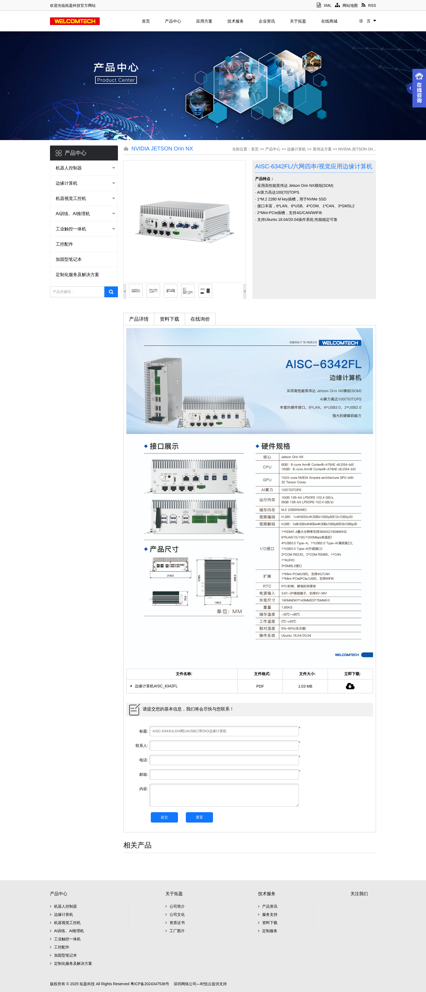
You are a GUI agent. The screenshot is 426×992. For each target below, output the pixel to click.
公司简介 (175, 906)
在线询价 (200, 319)
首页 (146, 21)
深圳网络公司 (185, 984)
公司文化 (175, 914)
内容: (143, 789)
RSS (369, 5)
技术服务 (235, 21)
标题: (143, 731)
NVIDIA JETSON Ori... (357, 149)
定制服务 (267, 931)
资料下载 (169, 319)
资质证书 (175, 922)
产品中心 (173, 21)
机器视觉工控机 (71, 198)
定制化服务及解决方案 (77, 274)
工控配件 (64, 244)
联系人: (142, 745)
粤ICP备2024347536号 (149, 984)
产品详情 (139, 319)
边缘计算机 (66, 183)
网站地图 (346, 5)
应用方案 (204, 21)
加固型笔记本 (69, 259)
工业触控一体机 (71, 229)
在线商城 (329, 21)
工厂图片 (175, 931)
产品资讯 (267, 906)
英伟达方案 (322, 149)
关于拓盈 (298, 21)
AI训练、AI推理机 (73, 213)
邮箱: (143, 774)
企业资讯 (267, 21)
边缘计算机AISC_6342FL (154, 686)
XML (324, 5)
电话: (143, 760)
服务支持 (267, 914)
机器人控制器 (69, 168)
